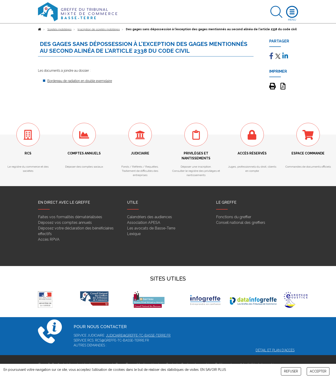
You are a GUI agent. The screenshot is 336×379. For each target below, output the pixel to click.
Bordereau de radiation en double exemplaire (79, 81)
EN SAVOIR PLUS (213, 369)
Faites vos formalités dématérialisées (70, 217)
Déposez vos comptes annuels (65, 222)
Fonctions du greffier (233, 217)
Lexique (134, 234)
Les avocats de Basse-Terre (151, 228)
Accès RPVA (49, 239)
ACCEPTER (318, 371)
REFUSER (291, 371)
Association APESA (143, 222)
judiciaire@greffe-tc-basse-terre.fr (138, 335)
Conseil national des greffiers (240, 222)
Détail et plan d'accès (275, 350)
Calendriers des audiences (149, 217)
